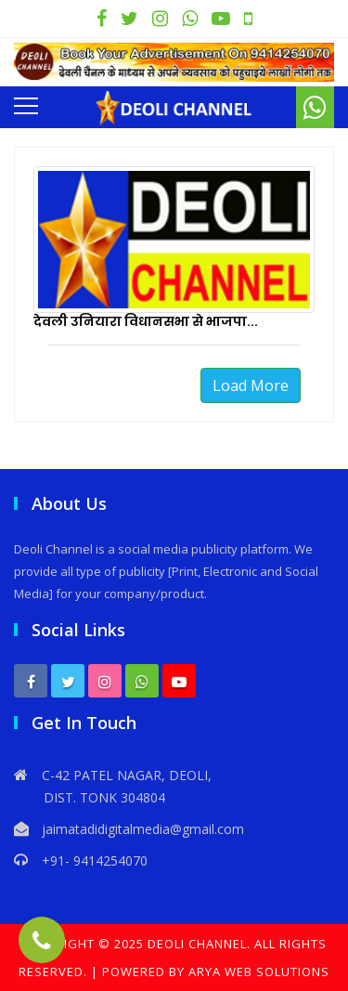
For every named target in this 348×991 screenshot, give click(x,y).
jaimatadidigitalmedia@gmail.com (143, 829)
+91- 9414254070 (95, 860)
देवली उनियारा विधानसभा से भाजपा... (145, 321)
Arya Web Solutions (258, 971)
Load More (251, 385)
